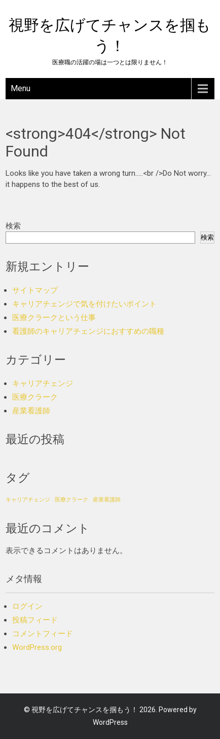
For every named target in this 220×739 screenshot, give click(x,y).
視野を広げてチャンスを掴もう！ (84, 710)
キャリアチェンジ (42, 383)
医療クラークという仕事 (54, 317)
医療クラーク (35, 397)
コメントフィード (42, 633)
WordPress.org (37, 647)
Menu (20, 88)
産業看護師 (31, 410)
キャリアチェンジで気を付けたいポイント (84, 303)
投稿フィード (35, 620)
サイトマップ (35, 290)
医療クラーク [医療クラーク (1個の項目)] (71, 499)
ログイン (27, 606)
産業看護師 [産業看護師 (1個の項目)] (107, 499)
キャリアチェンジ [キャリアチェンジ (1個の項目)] (28, 499)
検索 (13, 225)
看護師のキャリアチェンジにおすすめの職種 (88, 331)
